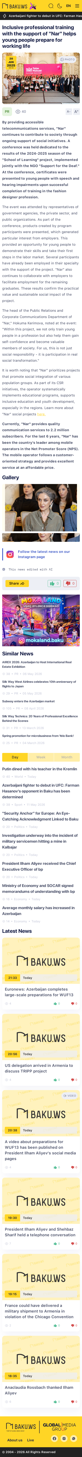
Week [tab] (40, 757)
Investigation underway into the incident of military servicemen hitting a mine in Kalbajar (40, 841)
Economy (20, 899)
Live (30, 1440)
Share (17, 583)
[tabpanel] (41, 845)
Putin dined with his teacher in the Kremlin (39, 769)
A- (69, 111)
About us (15, 1440)
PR (7, 111)
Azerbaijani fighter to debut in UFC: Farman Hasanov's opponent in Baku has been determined (40, 791)
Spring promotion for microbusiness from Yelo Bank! (38, 736)
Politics (19, 827)
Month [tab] (66, 757)
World (18, 776)
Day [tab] (15, 757)
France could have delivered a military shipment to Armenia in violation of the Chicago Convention (39, 1311)
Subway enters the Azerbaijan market (28, 701)
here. (41, 414)
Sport (18, 804)
